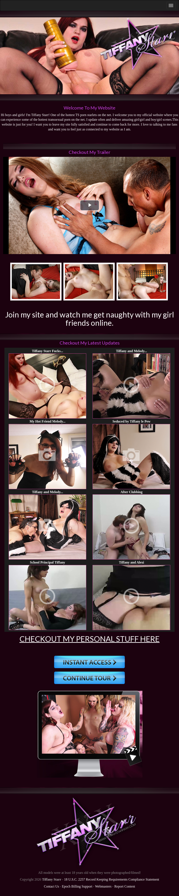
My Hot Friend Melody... (48, 421)
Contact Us (51, 886)
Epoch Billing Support (77, 886)
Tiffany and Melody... (131, 351)
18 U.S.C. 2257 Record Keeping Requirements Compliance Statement (111, 879)
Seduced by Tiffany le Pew (131, 421)
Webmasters (103, 886)
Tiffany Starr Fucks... (47, 351)
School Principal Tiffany (47, 562)
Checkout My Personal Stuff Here (89, 638)
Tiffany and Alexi (131, 562)
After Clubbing (131, 492)
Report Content (124, 886)
